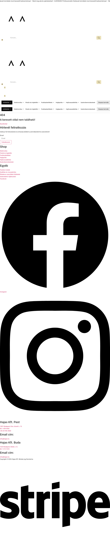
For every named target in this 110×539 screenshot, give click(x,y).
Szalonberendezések (88, 102)
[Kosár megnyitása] (2, 89)
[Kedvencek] (1, 41)
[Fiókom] (2, 44)
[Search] (99, 38)
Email (2, 135)
